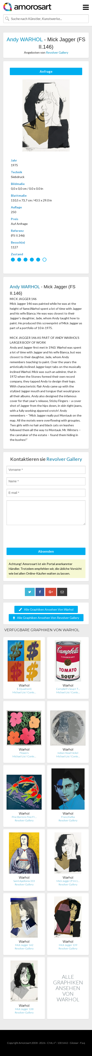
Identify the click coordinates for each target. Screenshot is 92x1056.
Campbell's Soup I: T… (68, 688)
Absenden (46, 551)
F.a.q (82, 1042)
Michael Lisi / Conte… (24, 692)
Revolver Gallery (57, 52)
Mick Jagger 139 (68, 945)
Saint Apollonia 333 (24, 881)
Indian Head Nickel (68, 753)
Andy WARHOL (25, 39)
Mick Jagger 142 (24, 945)
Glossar (74, 1042)
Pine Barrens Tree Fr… (24, 817)
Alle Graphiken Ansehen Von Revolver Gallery (46, 617)
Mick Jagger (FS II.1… (67, 881)
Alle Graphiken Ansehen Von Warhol (46, 609)
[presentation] (40, 537)
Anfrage (46, 71)
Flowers (24, 753)
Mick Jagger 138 (24, 1009)
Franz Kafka (68, 817)
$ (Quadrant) (24, 688)
